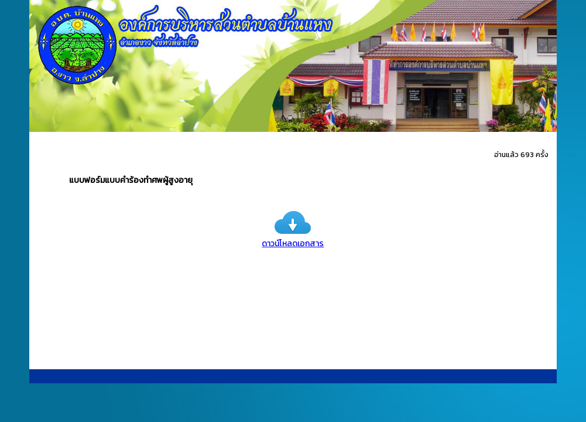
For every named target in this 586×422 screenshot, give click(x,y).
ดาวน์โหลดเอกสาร (293, 237)
